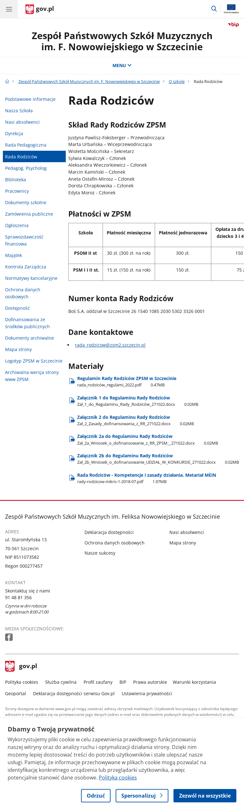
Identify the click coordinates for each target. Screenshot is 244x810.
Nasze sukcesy (100, 553)
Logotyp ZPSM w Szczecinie (34, 361)
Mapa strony (18, 349)
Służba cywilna (61, 682)
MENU (122, 65)
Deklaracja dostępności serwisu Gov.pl (74, 693)
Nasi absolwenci (22, 122)
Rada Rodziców (21, 157)
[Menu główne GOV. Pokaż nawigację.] (9, 9)
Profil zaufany (98, 682)
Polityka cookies (21, 682)
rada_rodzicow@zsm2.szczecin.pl (110, 345)
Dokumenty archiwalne (29, 338)
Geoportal (15, 693)
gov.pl (21, 666)
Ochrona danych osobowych (22, 293)
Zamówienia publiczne (29, 214)
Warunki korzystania (194, 682)
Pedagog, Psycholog (26, 168)
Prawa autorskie (150, 682)
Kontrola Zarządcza (25, 267)
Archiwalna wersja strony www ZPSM (32, 375)
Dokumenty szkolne (25, 202)
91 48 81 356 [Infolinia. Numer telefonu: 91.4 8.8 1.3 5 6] (18, 597)
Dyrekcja (14, 133)
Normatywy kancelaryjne (31, 278)
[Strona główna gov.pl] (39, 9)
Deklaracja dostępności (109, 532)
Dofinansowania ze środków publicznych (27, 322)
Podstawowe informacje (30, 99)
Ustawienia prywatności (147, 693)
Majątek (13, 255)
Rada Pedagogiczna (25, 145)
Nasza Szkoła (19, 110)
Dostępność (17, 308)
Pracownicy (17, 191)
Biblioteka (15, 180)
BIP (122, 682)
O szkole (177, 81)
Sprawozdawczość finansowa (24, 240)
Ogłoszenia (17, 225)
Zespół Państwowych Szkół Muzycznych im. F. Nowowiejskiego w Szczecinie (122, 41)
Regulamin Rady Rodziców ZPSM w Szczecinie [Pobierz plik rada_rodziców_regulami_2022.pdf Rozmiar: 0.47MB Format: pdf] (126, 381)
